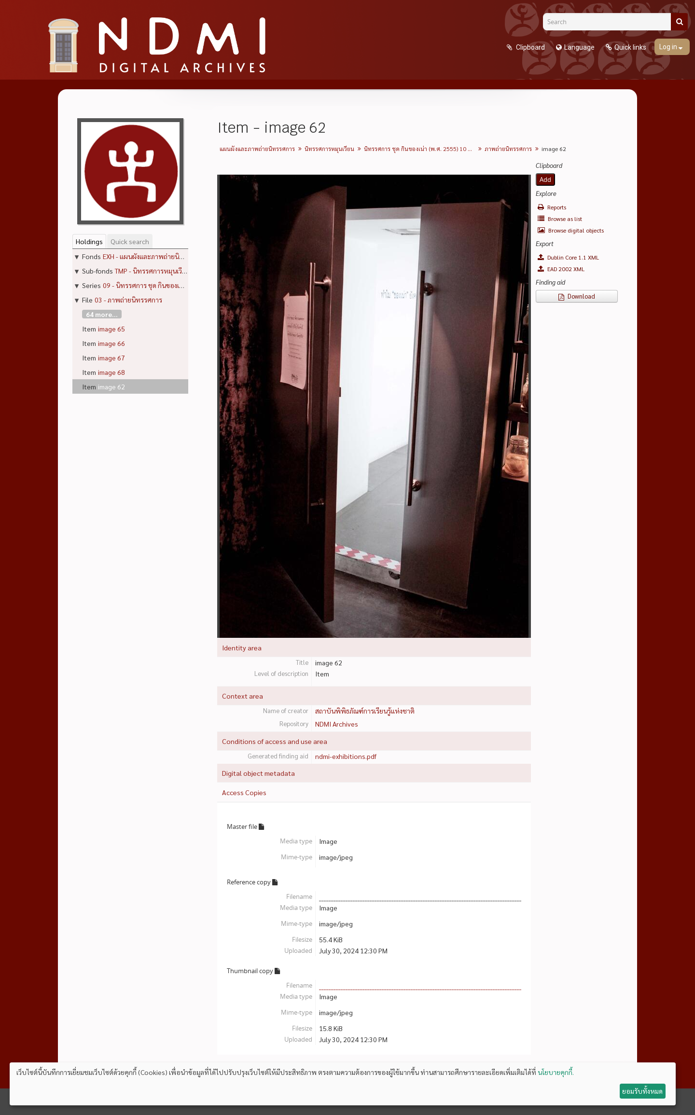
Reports (552, 207)
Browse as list (560, 218)
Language (579, 47)
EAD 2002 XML (561, 269)
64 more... (102, 314)
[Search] (610, 21)
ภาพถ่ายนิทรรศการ (508, 148)
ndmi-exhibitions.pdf (345, 756)
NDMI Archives (336, 723)
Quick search (130, 241)
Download (576, 296)
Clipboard (529, 47)
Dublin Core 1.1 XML (568, 257)
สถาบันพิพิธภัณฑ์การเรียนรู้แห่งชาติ (365, 710)
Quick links (630, 47)
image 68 (111, 372)
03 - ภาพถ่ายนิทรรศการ (128, 299)
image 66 (111, 343)
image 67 (111, 357)
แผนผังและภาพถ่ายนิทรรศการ (257, 148)
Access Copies (244, 792)
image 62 (111, 386)
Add (545, 179)
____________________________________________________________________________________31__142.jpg (437, 985)
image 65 (111, 328)
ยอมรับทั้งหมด (642, 1091)
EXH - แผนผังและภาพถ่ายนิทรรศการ (154, 256)
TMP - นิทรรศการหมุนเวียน (152, 270)
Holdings (89, 241)
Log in (669, 47)
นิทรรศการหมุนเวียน (329, 148)
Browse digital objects (571, 230)
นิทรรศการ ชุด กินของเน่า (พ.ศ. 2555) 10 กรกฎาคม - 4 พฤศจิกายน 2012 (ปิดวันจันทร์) (420, 148)
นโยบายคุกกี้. (556, 1072)
